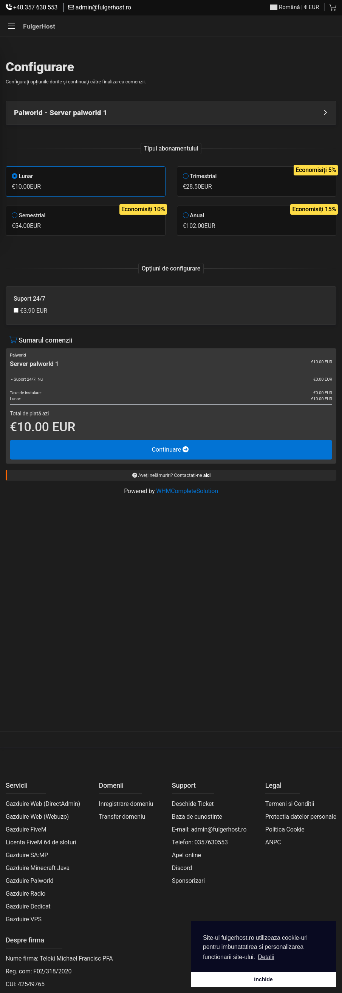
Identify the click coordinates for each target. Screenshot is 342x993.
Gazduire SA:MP (27, 855)
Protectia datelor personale (300, 816)
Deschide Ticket (193, 803)
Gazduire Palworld (29, 880)
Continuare (170, 449)
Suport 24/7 (29, 298)
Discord (182, 868)
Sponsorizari (188, 880)
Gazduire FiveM (26, 829)
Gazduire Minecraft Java (38, 868)
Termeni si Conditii (289, 803)
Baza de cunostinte (197, 816)
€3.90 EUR (30, 310)
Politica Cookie (285, 829)
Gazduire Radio (25, 893)
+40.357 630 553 (31, 7)
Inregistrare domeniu (126, 803)
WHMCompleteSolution (187, 491)
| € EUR (294, 7)
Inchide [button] (263, 979)
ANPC (273, 842)
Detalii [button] (266, 957)
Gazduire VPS (24, 919)
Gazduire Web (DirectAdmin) (43, 803)
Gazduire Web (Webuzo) (37, 816)
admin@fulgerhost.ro (99, 7)
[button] (11, 26)
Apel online (186, 855)
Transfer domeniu (122, 816)
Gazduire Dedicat (28, 906)
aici (207, 475)
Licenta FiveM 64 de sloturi (41, 842)
